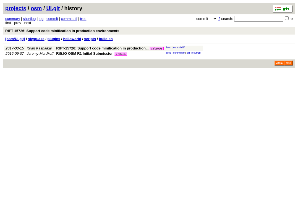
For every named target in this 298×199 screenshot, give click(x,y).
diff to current (194, 52)
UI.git (53, 8)
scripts (90, 39)
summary (12, 19)
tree (83, 19)
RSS (288, 63)
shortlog (29, 19)
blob (168, 47)
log (41, 19)
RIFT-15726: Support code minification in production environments (62, 31)
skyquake (36, 39)
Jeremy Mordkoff (40, 53)
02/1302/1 (156, 48)
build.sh (106, 39)
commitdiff (69, 19)
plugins (53, 39)
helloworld (72, 39)
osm (36, 8)
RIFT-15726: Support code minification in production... (103, 48)
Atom (279, 63)
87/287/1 (121, 54)
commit (52, 19)
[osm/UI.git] (15, 39)
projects (15, 8)
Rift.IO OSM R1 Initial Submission (84, 53)
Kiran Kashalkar (39, 48)
